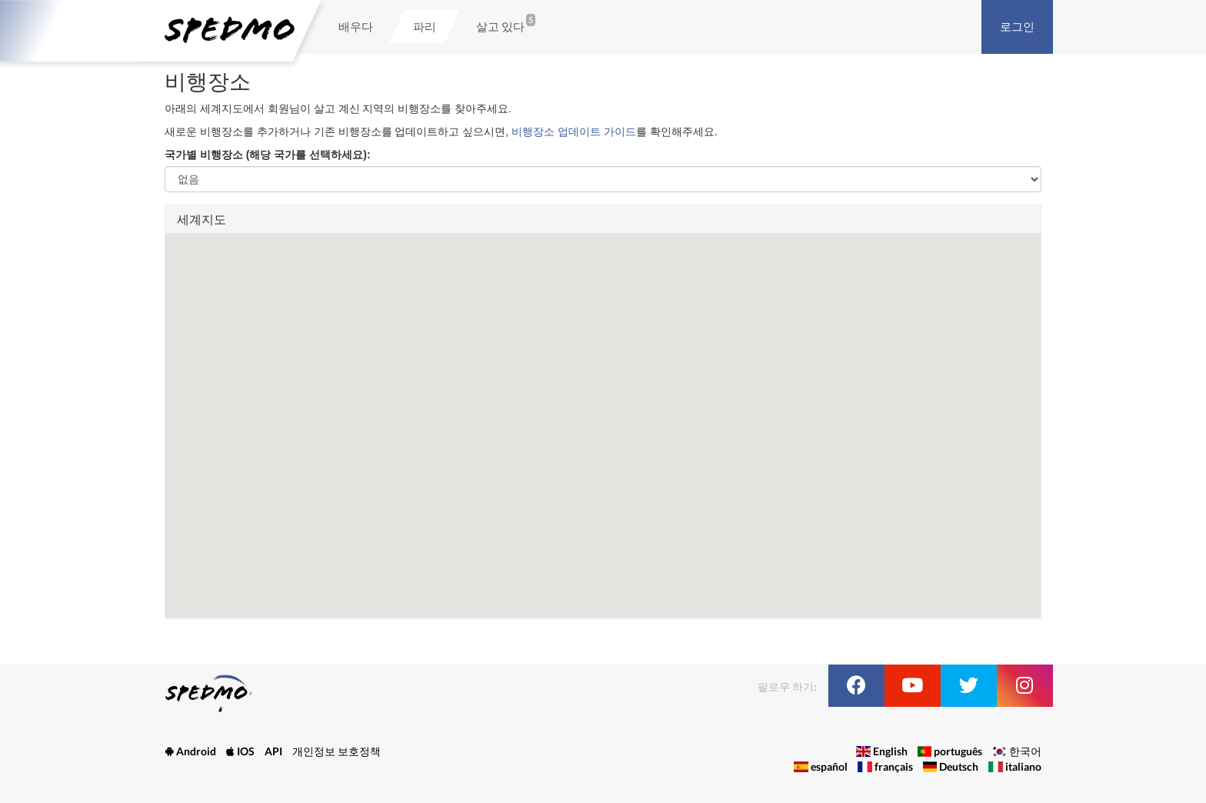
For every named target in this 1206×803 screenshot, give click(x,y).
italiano (1023, 766)
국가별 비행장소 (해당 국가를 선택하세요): (268, 154)
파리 (424, 26)
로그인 (1017, 26)
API (273, 751)
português (958, 751)
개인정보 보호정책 (336, 751)
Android (190, 751)
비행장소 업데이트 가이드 (573, 131)
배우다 (355, 26)
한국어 (1025, 751)
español (829, 766)
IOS (240, 751)
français (894, 766)
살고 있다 (500, 26)
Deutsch (958, 766)
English (890, 751)
